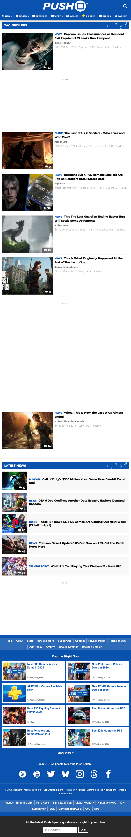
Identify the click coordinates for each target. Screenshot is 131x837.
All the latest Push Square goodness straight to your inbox (65, 822)
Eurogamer (39, 808)
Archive (50, 647)
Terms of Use (117, 640)
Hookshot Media (22, 789)
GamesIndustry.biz (70, 808)
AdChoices (93, 789)
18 (47, 250)
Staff (30, 640)
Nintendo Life (24, 802)
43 (47, 67)
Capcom (82, 47)
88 (21, 572)
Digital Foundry (84, 802)
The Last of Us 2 (97, 146)
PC (128, 146)
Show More (65, 752)
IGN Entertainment (53, 789)
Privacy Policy (96, 640)
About (19, 640)
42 (21, 551)
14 (47, 446)
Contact (80, 640)
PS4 (111, 146)
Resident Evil (103, 47)
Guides (83, 146)
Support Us (64, 640)
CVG (88, 808)
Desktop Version (92, 647)
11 (48, 292)
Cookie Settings (68, 647)
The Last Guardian (104, 229)
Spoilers (117, 47)
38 (47, 208)
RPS (96, 808)
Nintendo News (107, 802)
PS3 (89, 271)
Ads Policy (35, 647)
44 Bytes (80, 789)
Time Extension (62, 802)
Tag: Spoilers (15, 25)
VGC (52, 808)
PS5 (92, 47)
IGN (122, 802)
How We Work (45, 640)
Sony (82, 229)
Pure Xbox (42, 802)
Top (8, 640)
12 (22, 487)
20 (21, 530)
